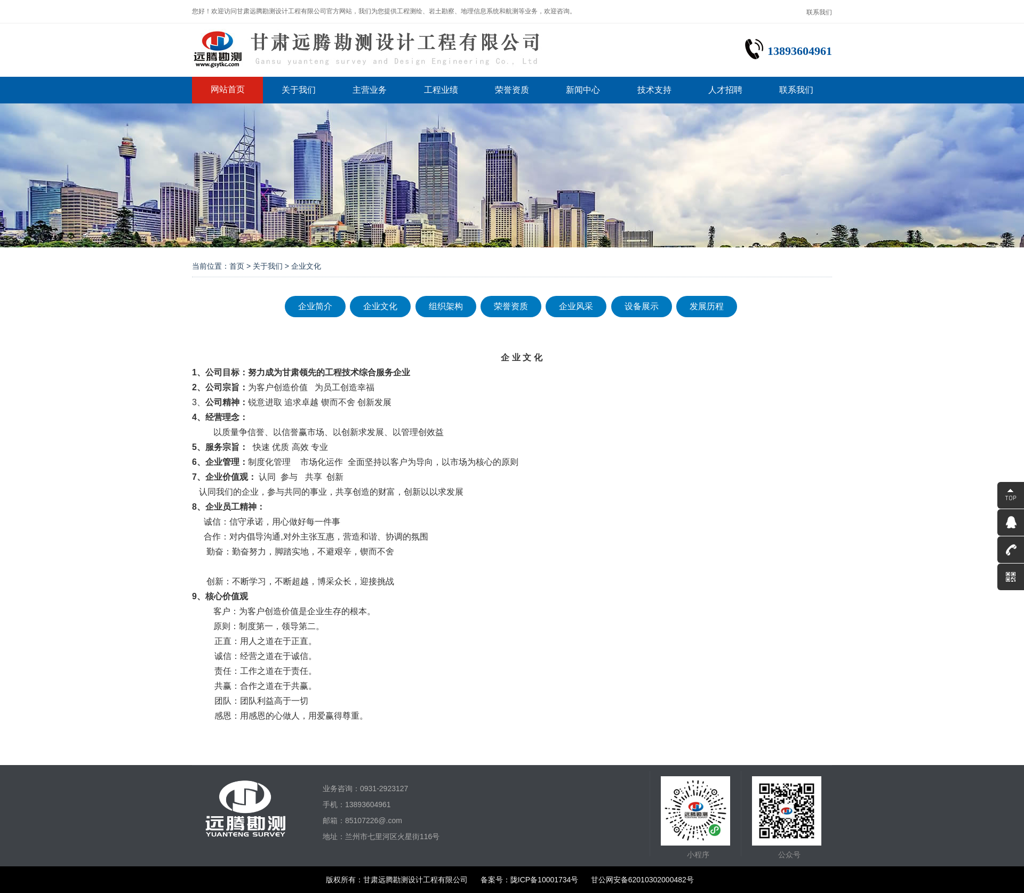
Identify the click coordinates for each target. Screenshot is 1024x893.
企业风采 (576, 306)
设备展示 (642, 306)
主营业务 (370, 89)
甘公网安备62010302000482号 (642, 879)
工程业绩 (441, 89)
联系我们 (819, 12)
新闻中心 (583, 89)
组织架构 (446, 306)
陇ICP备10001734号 (544, 879)
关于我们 (299, 89)
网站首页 (228, 89)
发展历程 (707, 306)
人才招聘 (725, 89)
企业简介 (315, 306)
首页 (236, 266)
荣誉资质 (512, 89)
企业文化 (380, 306)
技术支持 (654, 89)
